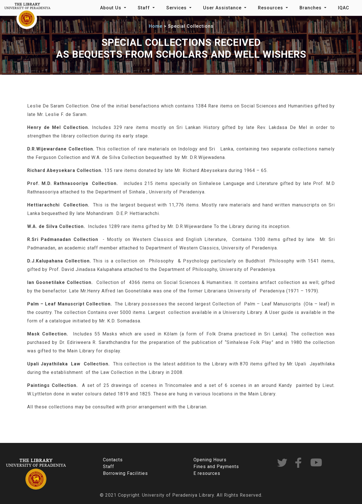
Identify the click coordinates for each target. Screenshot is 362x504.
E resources (206, 473)
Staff (108, 466)
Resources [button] (271, 7)
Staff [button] (144, 7)
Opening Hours (210, 459)
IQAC (343, 7)
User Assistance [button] (223, 7)
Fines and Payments (216, 466)
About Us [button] (111, 7)
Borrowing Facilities (125, 473)
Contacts (113, 459)
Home (155, 26)
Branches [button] (311, 7)
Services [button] (177, 7)
